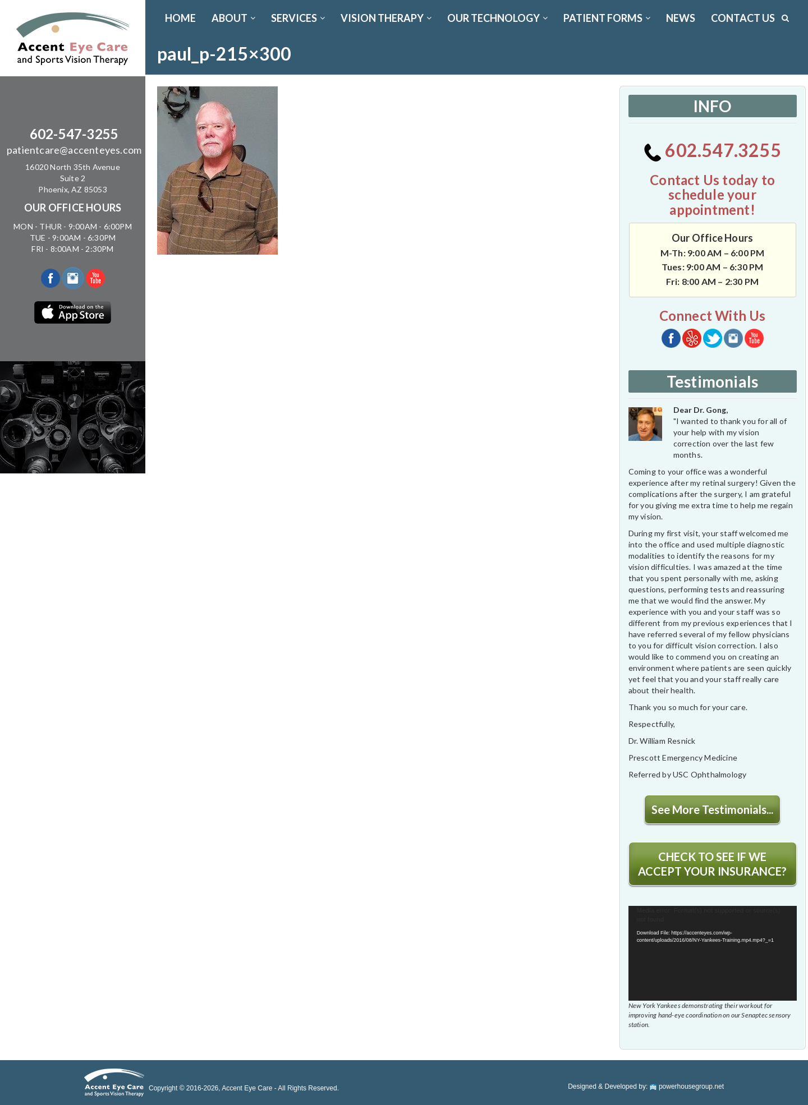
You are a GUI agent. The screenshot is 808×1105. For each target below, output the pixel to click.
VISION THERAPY (386, 18)
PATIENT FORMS (606, 18)
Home (180, 18)
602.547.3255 (712, 150)
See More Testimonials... (712, 809)
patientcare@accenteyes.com (74, 150)
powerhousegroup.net (687, 1086)
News (680, 18)
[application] (712, 953)
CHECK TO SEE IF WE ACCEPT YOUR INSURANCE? (712, 864)
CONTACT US (743, 18)
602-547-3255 (74, 134)
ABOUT (233, 18)
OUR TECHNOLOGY (497, 18)
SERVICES (298, 18)
